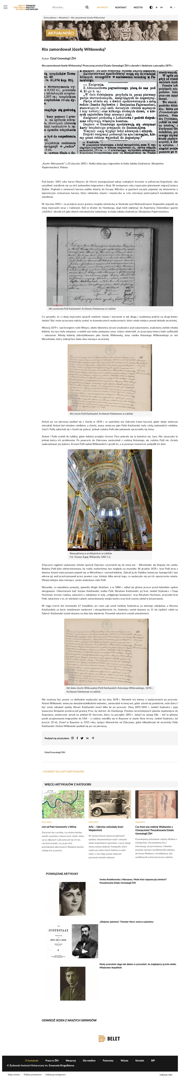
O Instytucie (30, 1061)
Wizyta (136, 7)
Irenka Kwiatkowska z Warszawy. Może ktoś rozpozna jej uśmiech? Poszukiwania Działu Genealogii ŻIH (133, 881)
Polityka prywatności (33, 1075)
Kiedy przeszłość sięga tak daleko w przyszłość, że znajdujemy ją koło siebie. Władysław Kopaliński (138, 966)
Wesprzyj (100, 7)
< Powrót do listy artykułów (63, 771)
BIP (156, 1061)
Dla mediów (89, 1061)
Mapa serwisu (14, 1075)
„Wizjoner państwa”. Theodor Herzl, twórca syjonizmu (126, 922)
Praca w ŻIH (51, 1061)
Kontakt (118, 7)
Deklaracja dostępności (57, 1075)
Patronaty (109, 1061)
